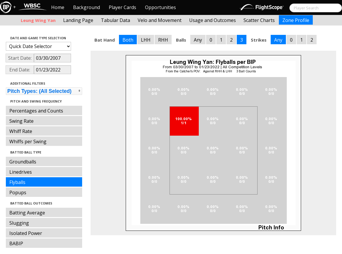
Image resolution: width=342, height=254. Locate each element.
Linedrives (20, 172)
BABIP (16, 243)
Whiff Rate (20, 131)
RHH (163, 40)
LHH (146, 40)
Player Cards (122, 7)
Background (86, 7)
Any (198, 40)
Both (127, 40)
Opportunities (160, 7)
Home (57, 7)
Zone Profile (295, 20)
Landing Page (78, 20)
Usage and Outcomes (212, 20)
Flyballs (17, 182)
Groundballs (22, 161)
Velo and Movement (160, 20)
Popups (17, 192)
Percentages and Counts (36, 111)
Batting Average (27, 212)
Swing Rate (21, 121)
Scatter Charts (259, 20)
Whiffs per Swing (27, 141)
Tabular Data (115, 20)
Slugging (19, 223)
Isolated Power (25, 233)
